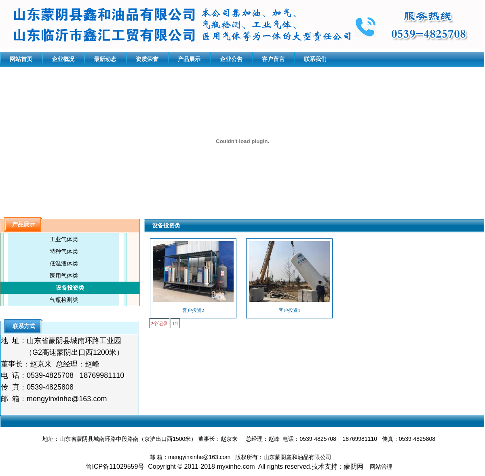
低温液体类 (64, 263)
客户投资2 (193, 310)
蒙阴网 (353, 466)
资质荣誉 (147, 59)
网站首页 (21, 59)
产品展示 (189, 59)
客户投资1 (289, 310)
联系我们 (315, 59)
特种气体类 (64, 251)
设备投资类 (70, 287)
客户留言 (273, 59)
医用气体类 (64, 275)
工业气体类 (64, 239)
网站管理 (381, 466)
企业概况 (63, 59)
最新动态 (105, 59)
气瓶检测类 (64, 300)
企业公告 (231, 59)
